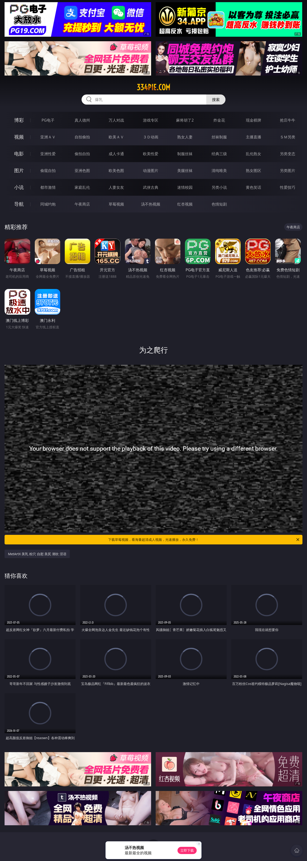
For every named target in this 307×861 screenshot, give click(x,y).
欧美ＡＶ (116, 137)
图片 (19, 170)
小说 (19, 187)
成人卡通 (116, 153)
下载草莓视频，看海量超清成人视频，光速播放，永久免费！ (204, 540)
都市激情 (48, 187)
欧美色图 (116, 170)
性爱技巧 (287, 187)
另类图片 (287, 170)
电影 (19, 153)
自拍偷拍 (82, 137)
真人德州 (82, 120)
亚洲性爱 (48, 153)
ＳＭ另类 (287, 137)
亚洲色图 (82, 170)
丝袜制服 (219, 137)
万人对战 (116, 120)
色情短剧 (219, 204)
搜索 (216, 99)
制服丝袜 (185, 153)
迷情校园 (185, 187)
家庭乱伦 (82, 187)
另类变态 (287, 153)
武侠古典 (150, 187)
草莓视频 (116, 204)
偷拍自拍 (82, 153)
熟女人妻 (185, 137)
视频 (19, 137)
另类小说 (219, 187)
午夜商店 (82, 204)
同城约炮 (48, 204)
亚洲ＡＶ (48, 137)
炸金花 (219, 120)
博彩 (19, 120)
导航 (19, 204)
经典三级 (219, 153)
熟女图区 (253, 170)
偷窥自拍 (48, 170)
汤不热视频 (150, 204)
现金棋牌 (253, 120)
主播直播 (253, 137)
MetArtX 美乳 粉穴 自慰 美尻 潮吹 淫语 (37, 554)
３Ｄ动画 (150, 137)
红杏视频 (185, 204)
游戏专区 (150, 120)
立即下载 (187, 850)
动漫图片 (150, 170)
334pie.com (153, 87)
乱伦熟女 (253, 153)
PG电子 (47, 120)
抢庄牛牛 (287, 120)
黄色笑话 (253, 187)
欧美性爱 (150, 153)
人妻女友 (116, 187)
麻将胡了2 (185, 120)
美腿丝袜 (185, 170)
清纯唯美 (219, 170)
